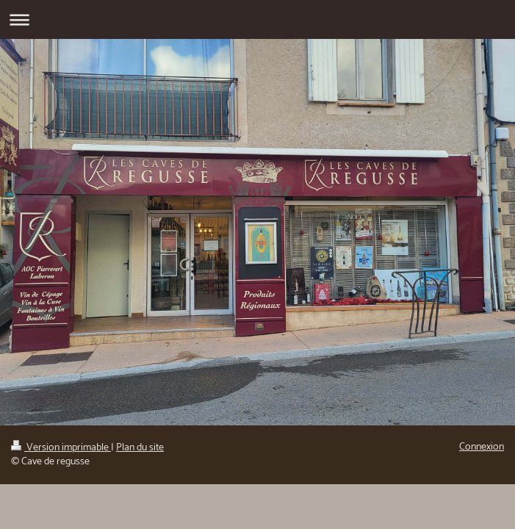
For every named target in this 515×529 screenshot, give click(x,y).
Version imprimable (61, 447)
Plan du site (140, 447)
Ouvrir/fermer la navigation (257, 19)
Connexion (481, 447)
